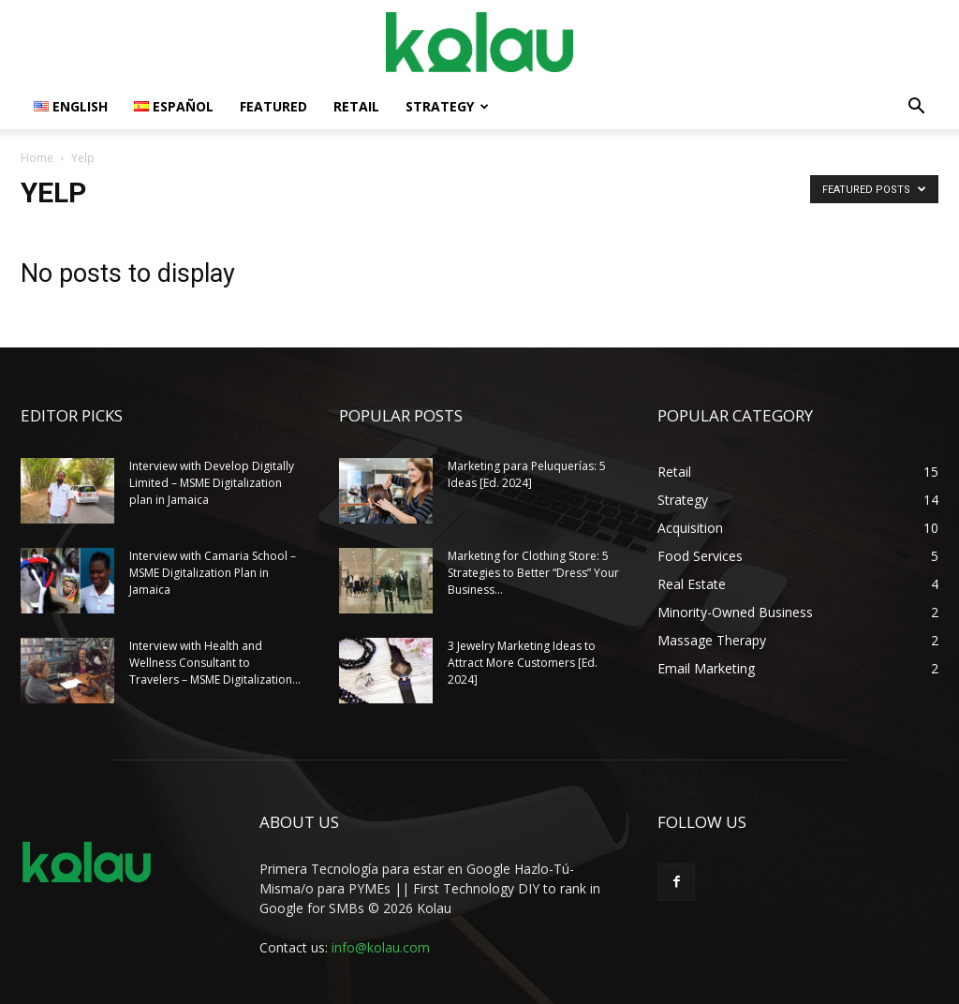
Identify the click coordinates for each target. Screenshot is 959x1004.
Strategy (447, 106)
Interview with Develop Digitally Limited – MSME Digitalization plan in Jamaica (211, 483)
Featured (273, 106)
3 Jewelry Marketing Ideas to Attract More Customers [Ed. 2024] (523, 662)
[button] (915, 108)
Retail (356, 106)
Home (37, 158)
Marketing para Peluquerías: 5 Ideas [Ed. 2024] (527, 474)
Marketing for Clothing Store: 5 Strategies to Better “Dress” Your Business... (533, 573)
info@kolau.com (381, 947)
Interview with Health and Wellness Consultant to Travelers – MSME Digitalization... (215, 662)
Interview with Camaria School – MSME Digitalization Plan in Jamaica (212, 573)
